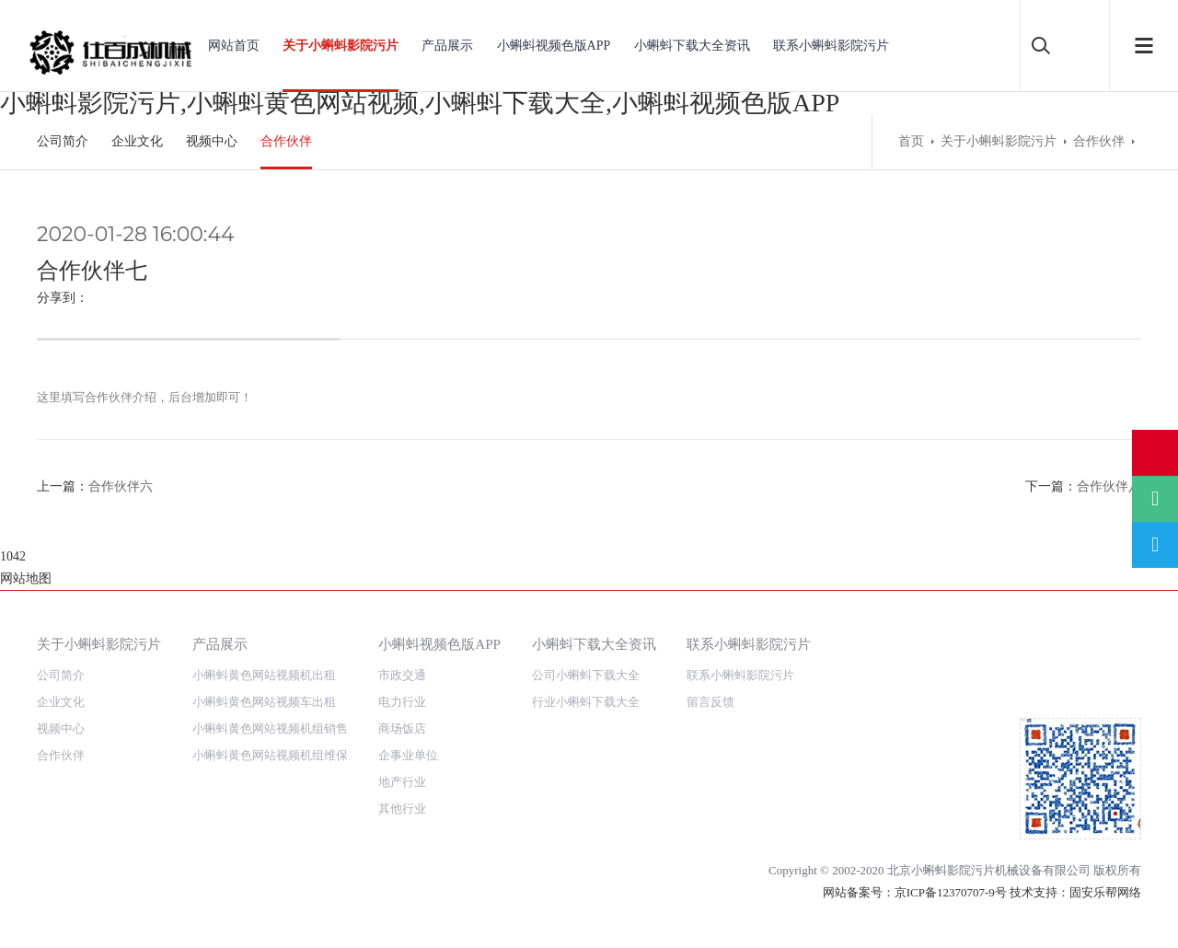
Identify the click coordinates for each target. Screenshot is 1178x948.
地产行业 (402, 738)
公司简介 (62, 141)
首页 (911, 141)
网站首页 (234, 45)
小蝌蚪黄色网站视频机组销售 (270, 684)
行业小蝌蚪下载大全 (586, 658)
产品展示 (447, 45)
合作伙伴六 (120, 486)
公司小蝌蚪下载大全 (586, 631)
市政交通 (402, 631)
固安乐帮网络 (1105, 848)
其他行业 (402, 764)
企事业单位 (408, 711)
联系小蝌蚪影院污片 (831, 45)
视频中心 (211, 141)
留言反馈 (710, 658)
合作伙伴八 (1109, 486)
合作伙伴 (286, 141)
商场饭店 (402, 684)
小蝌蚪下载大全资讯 (692, 45)
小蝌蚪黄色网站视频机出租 (264, 631)
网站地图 (26, 936)
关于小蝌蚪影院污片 (340, 45)
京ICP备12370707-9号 (951, 848)
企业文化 (137, 141)
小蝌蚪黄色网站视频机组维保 (270, 711)
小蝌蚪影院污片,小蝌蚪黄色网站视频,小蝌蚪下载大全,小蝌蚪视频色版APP (419, 102)
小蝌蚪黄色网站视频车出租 (264, 658)
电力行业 (402, 658)
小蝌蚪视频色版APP (554, 45)
